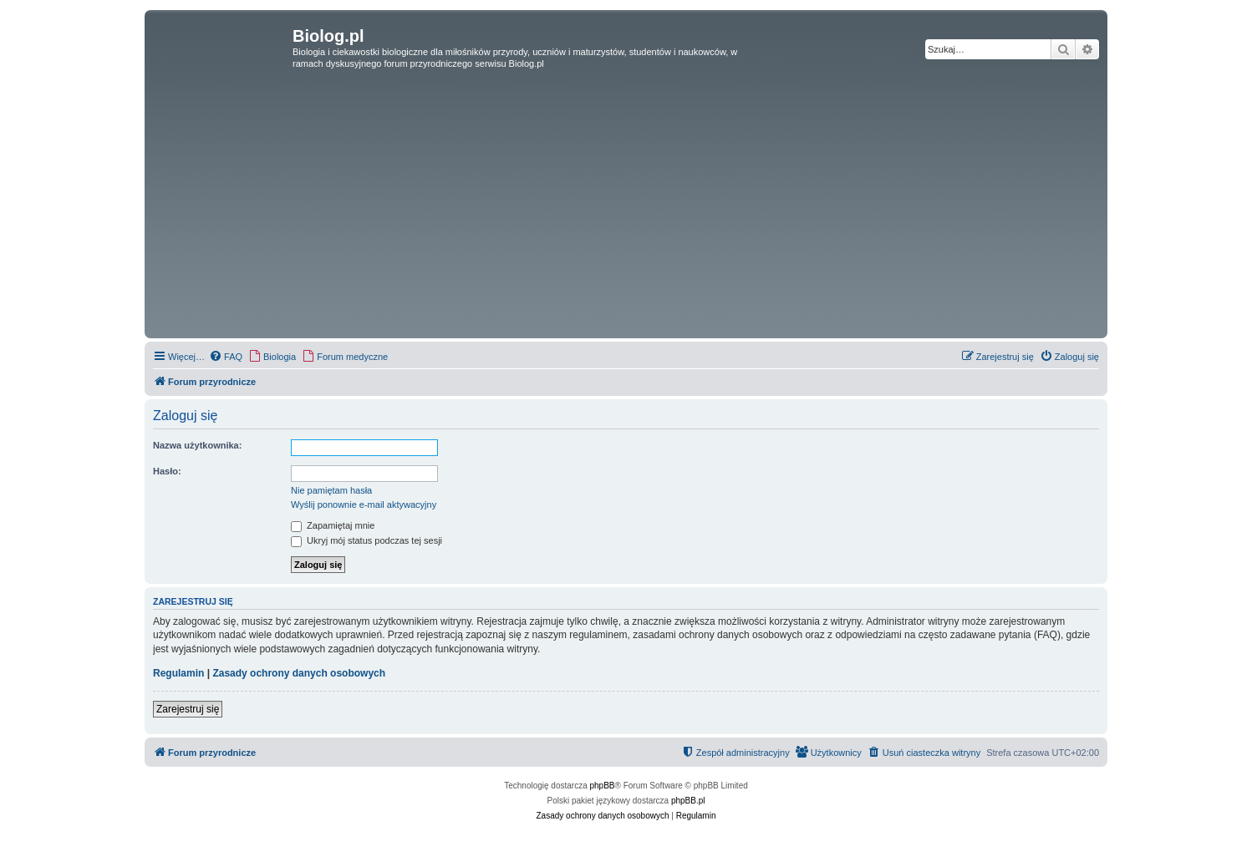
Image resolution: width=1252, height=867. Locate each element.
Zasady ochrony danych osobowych (298, 673)
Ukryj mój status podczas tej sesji (366, 540)
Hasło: (167, 471)
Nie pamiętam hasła (331, 490)
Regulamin (178, 673)
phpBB (602, 785)
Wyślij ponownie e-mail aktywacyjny (363, 504)
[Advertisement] (626, 209)
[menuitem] (225, 357)
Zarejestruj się (187, 709)
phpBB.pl (688, 800)
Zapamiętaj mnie (332, 525)
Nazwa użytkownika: (197, 445)
